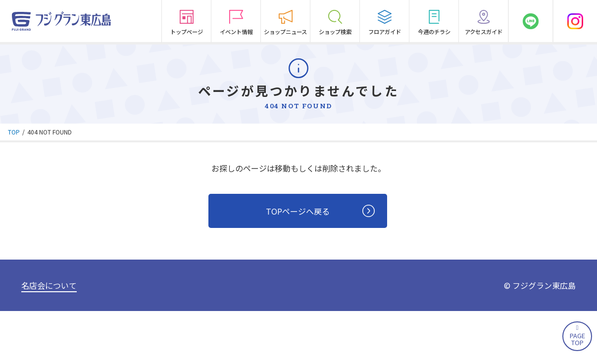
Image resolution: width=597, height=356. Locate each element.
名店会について (49, 286)
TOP (14, 132)
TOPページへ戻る (321, 211)
